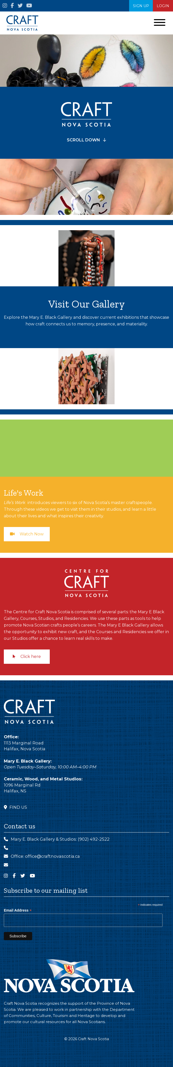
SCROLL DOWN (86, 140)
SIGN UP (141, 6)
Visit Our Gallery (86, 304)
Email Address (18, 910)
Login (163, 6)
